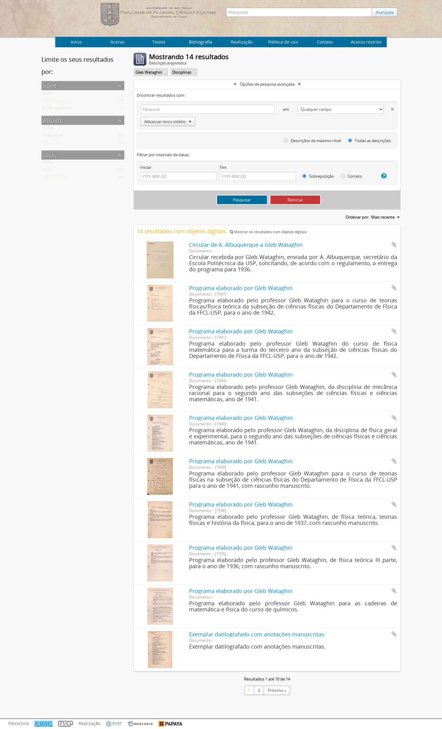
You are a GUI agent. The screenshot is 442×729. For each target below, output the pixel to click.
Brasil (47, 171)
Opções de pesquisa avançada (267, 84)
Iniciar (145, 167)
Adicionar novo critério (167, 121)
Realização (242, 42)
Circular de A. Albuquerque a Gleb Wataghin (246, 244)
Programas (53, 136)
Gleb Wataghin (56, 101)
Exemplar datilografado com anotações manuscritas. (257, 634)
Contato (325, 42)
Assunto (53, 120)
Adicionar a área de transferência (394, 245)
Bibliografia (200, 42)
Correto (351, 176)
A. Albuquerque (57, 109)
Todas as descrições (369, 140)
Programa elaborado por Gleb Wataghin (241, 288)
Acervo (117, 42)
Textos (158, 42)
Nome (49, 85)
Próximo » (277, 690)
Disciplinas (52, 143)
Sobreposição (318, 176)
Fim (223, 167)
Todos (48, 94)
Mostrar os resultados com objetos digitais (268, 232)
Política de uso (283, 42)
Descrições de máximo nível (312, 140)
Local (49, 154)
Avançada (386, 12)
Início (76, 42)
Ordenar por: (357, 217)
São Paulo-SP (55, 178)
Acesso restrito (366, 42)
